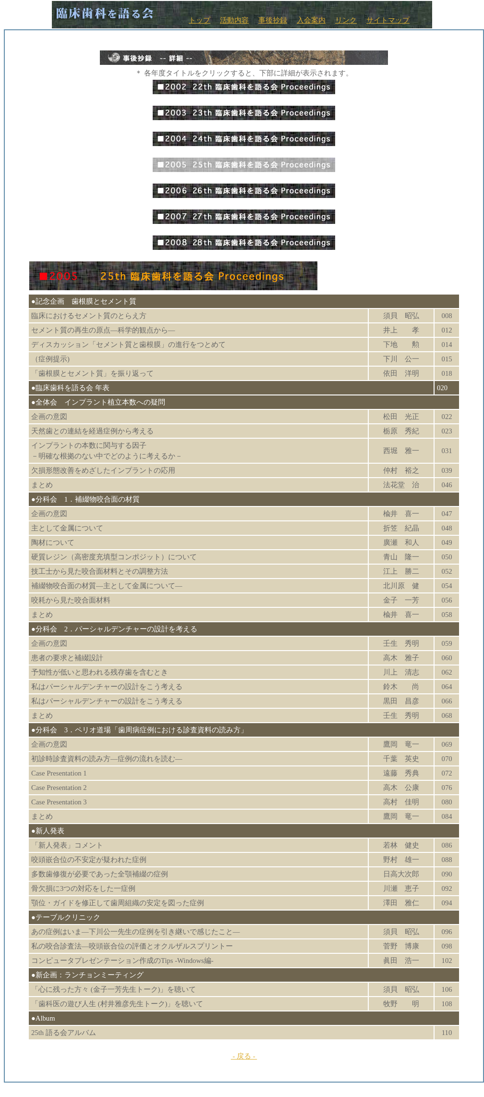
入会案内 (311, 20)
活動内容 (234, 20)
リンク (346, 20)
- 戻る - (244, 1056)
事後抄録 (272, 20)
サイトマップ (388, 20)
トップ (199, 20)
